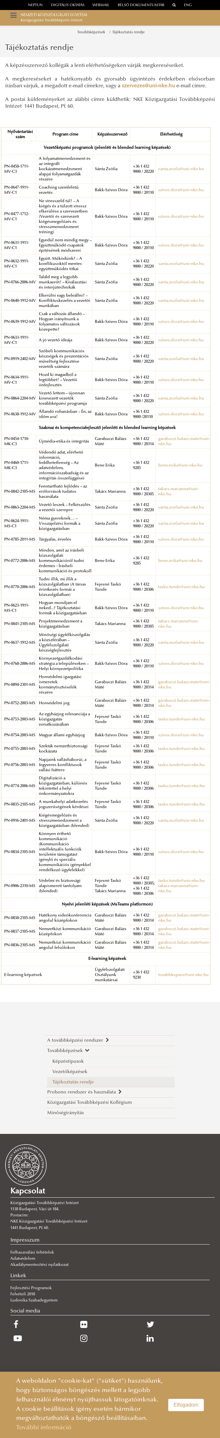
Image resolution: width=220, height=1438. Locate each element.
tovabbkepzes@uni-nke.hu (183, 975)
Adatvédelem (22, 1259)
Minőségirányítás (65, 1113)
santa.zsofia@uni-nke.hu (181, 169)
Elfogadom (186, 1405)
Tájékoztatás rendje (128, 32)
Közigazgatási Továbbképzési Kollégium (89, 1102)
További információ (44, 1428)
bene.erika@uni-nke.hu (180, 465)
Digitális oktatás (67, 5)
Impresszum (24, 1240)
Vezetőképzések (69, 1072)
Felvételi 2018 (22, 1294)
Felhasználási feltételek (32, 1253)
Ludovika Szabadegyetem (34, 1300)
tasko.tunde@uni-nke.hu (181, 587)
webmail (101, 5)
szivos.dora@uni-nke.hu (181, 190)
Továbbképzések (92, 32)
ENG (188, 5)
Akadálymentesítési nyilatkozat (39, 1265)
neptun (35, 5)
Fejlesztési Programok (31, 1288)
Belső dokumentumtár (141, 5)
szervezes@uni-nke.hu (148, 86)
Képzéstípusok (68, 1061)
